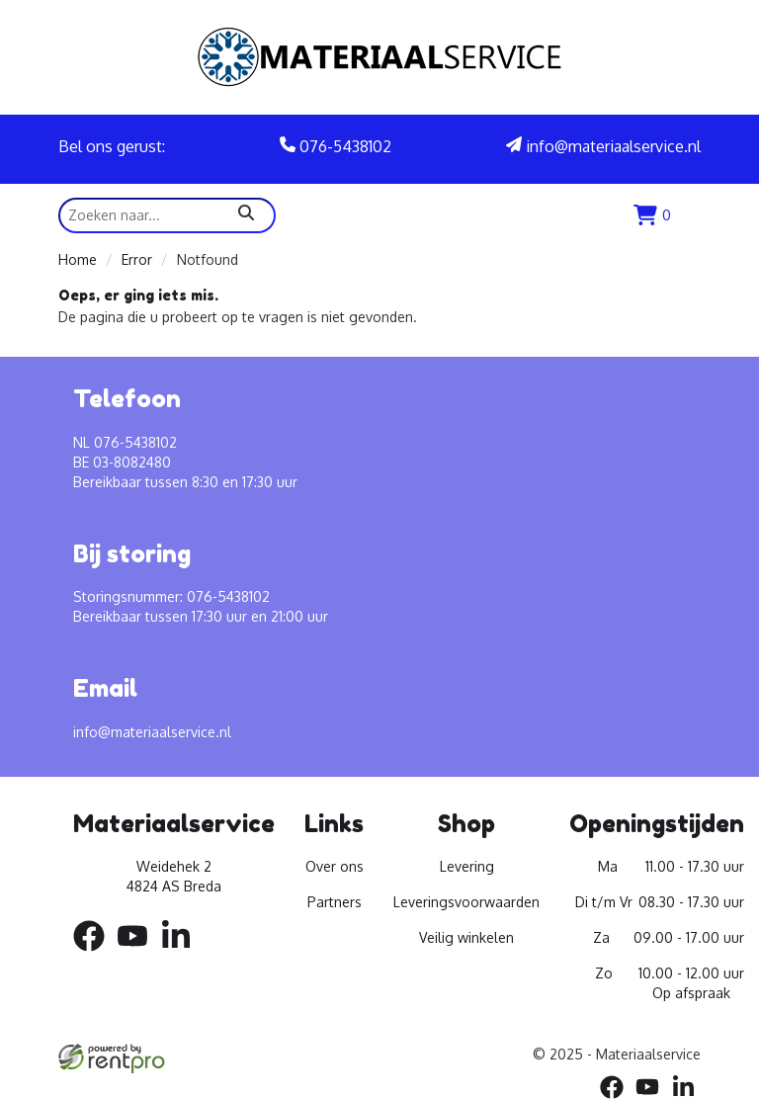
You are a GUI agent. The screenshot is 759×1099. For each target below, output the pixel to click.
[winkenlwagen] (652, 215)
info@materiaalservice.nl (603, 146)
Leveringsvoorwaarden (466, 901)
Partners (334, 901)
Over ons (334, 866)
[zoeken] (246, 215)
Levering (467, 866)
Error (137, 259)
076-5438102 (335, 146)
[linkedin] (182, 954)
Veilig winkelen (466, 937)
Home (77, 259)
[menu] (691, 215)
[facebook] (95, 954)
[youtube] (138, 954)
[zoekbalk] (167, 215)
